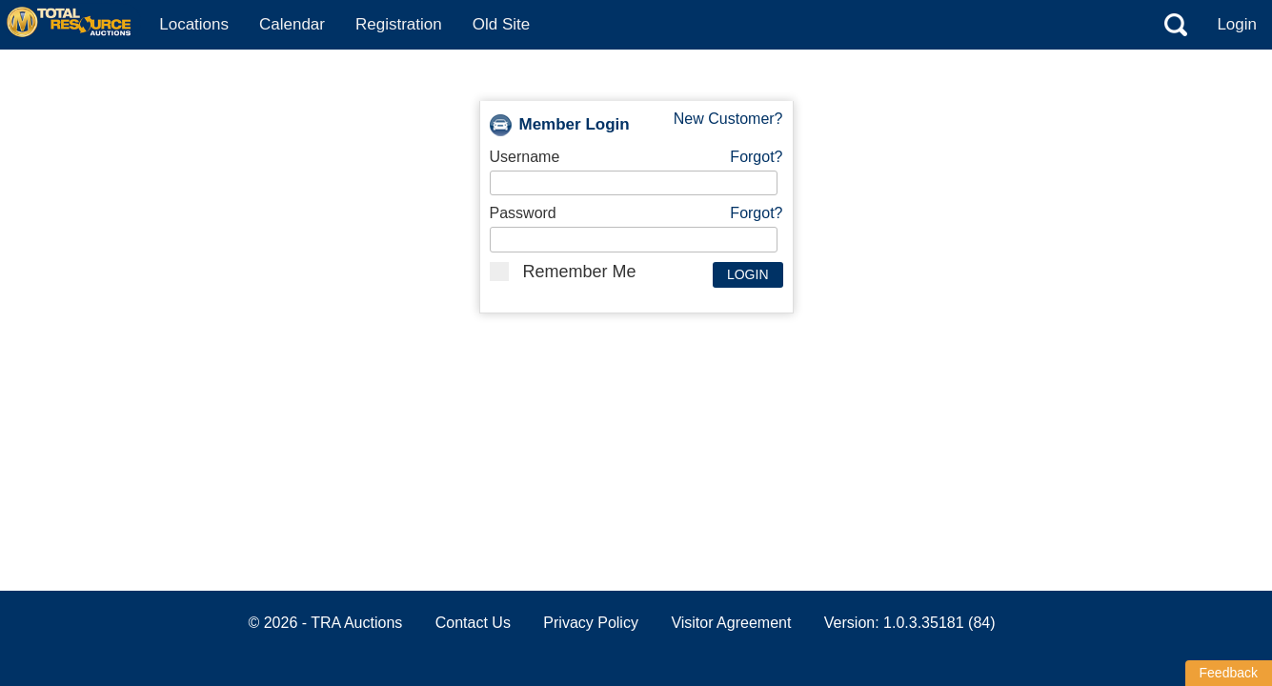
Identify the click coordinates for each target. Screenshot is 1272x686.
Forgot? (756, 157)
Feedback (1229, 672)
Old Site (501, 24)
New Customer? (728, 119)
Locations (194, 24)
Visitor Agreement (731, 623)
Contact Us (473, 623)
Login (1237, 24)
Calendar (292, 24)
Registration (398, 24)
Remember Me (563, 271)
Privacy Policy (590, 623)
